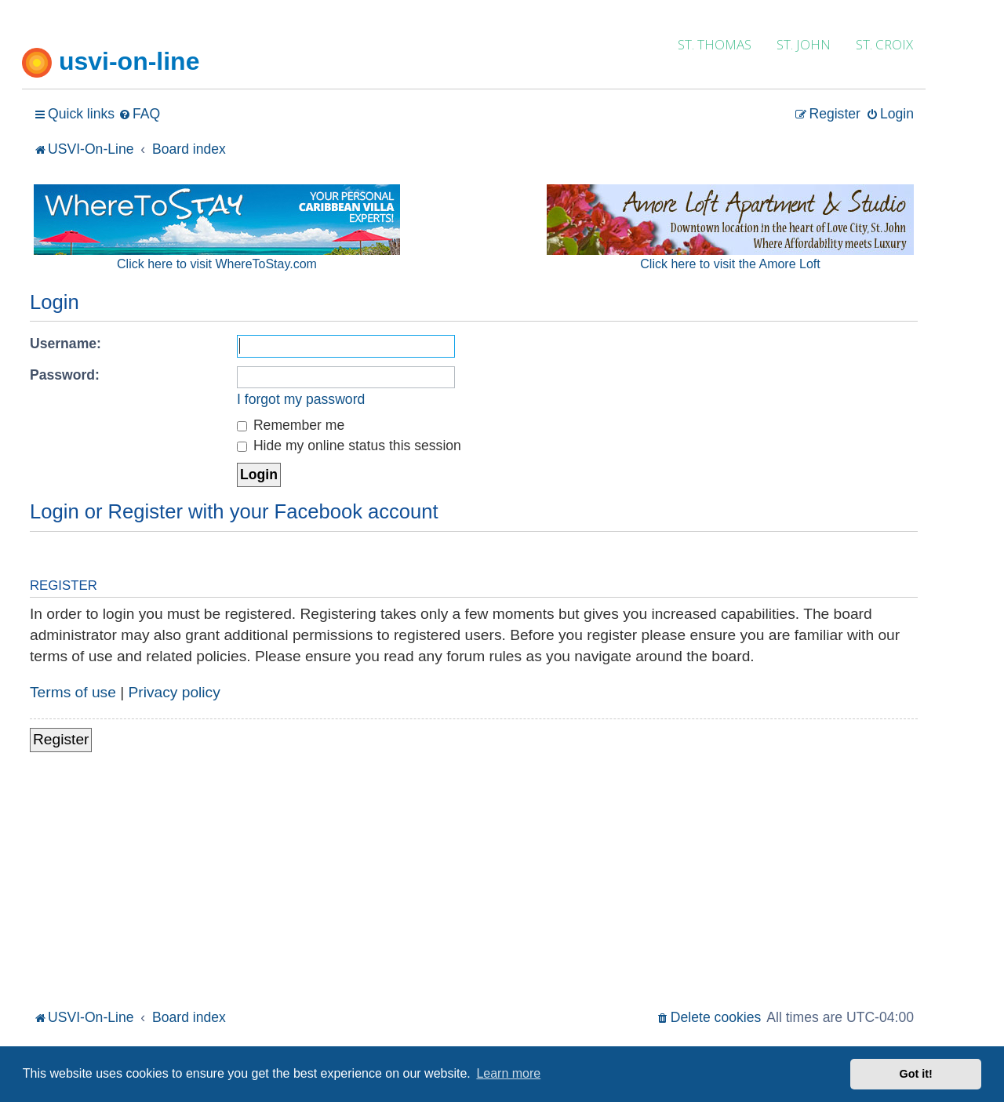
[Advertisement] (474, 888)
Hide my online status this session (349, 445)
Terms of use (73, 692)
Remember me (290, 425)
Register (61, 739)
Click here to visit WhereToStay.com (217, 264)
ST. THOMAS (714, 44)
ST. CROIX (884, 44)
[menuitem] (139, 114)
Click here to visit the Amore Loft (730, 264)
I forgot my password (301, 399)
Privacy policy (174, 692)
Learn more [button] (508, 1073)
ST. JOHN (804, 44)
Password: (65, 375)
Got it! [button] (916, 1073)
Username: (65, 343)
